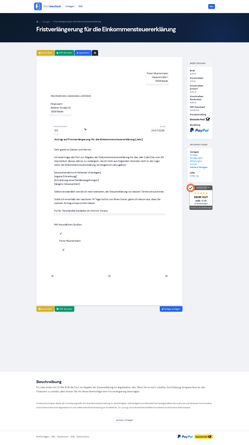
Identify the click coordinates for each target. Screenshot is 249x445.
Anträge (194, 155)
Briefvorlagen (42, 436)
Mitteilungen (196, 161)
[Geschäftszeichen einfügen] (85, 129)
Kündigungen (196, 158)
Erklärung (194, 175)
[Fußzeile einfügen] (52, 276)
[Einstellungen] (95, 53)
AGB (72, 436)
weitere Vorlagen (198, 167)
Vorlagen (69, 6)
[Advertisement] (124, 342)
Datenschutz (83, 436)
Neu (212, 6)
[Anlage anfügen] (63, 249)
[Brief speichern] (83, 53)
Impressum (63, 436)
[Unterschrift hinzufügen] (61, 233)
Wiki (80, 6)
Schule (193, 164)
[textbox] (157, 77)
